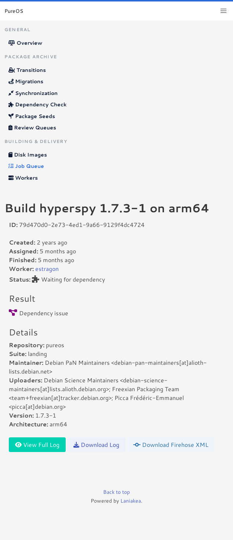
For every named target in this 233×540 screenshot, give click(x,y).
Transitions (27, 70)
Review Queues (32, 127)
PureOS (13, 11)
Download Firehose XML (170, 444)
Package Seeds (31, 116)
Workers (23, 177)
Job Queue (26, 166)
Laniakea (130, 500)
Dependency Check (37, 104)
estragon (47, 268)
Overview (25, 43)
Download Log (96, 444)
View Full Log (37, 444)
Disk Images (27, 154)
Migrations (25, 81)
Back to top (116, 492)
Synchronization (33, 93)
